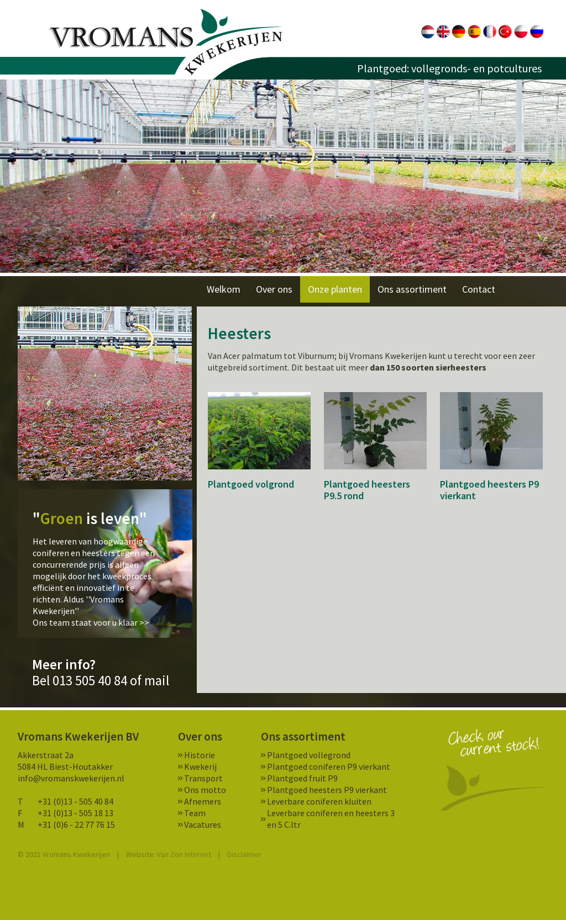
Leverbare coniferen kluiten (319, 801)
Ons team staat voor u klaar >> (91, 622)
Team (195, 812)
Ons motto (205, 789)
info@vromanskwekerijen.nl (71, 778)
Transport (203, 778)
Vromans (165, 42)
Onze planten (335, 289)
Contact (478, 289)
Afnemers (202, 801)
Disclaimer (244, 854)
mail (156, 680)
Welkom (223, 289)
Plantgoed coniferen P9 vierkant (328, 766)
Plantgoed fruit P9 (302, 778)
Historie (199, 754)
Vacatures (202, 824)
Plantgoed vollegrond (308, 754)
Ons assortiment (412, 289)
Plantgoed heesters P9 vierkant (327, 789)
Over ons (274, 289)
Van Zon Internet (184, 854)
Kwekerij (200, 766)
